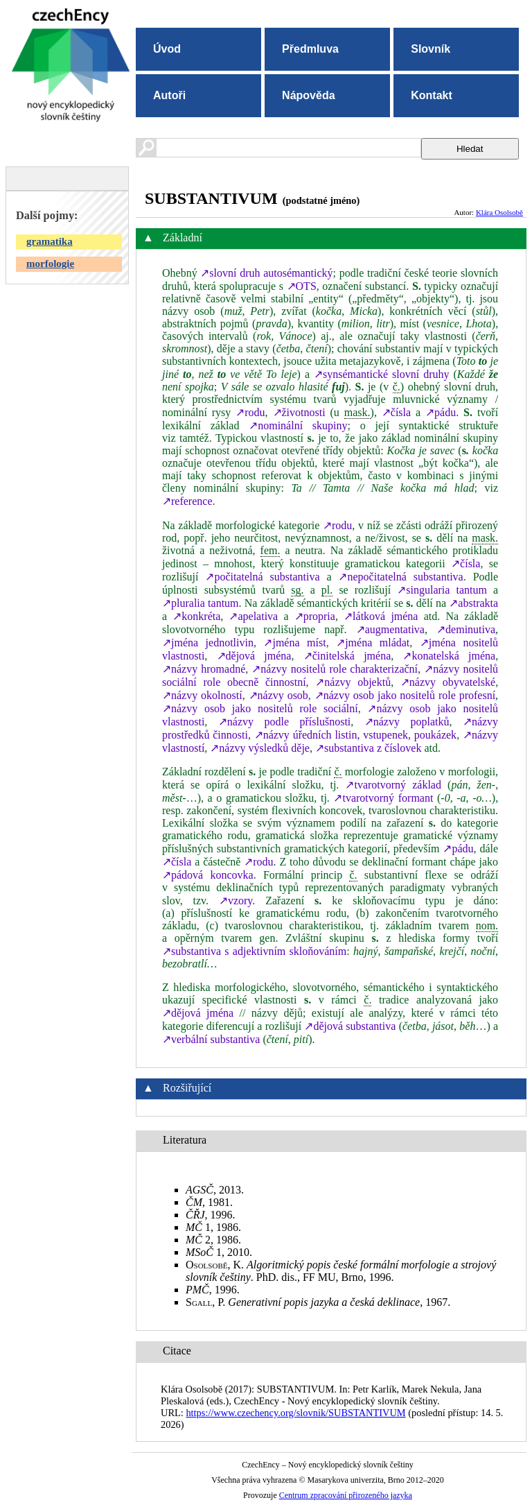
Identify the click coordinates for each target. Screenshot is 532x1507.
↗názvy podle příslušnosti (284, 721)
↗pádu (440, 412)
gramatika (49, 241)
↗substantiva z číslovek (368, 748)
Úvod (167, 49)
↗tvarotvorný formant (383, 798)
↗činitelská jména (347, 656)
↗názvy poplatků (407, 721)
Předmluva (310, 49)
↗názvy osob (278, 695)
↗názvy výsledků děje (260, 748)
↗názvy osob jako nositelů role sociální (260, 708)
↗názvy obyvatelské (447, 682)
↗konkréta (196, 616)
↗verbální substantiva (211, 1039)
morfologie (50, 263)
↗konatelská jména (448, 656)
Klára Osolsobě (499, 212)
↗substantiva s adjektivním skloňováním (254, 951)
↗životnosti (299, 412)
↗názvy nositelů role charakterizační (334, 669)
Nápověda (308, 95)
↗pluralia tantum (200, 603)
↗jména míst (294, 642)
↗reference (187, 501)
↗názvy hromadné (203, 669)
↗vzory (235, 900)
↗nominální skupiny (298, 425)
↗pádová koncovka (208, 875)
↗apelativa (253, 616)
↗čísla (396, 412)
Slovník (430, 49)
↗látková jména (381, 616)
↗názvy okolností (202, 695)
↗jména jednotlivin (208, 642)
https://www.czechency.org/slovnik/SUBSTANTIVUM (295, 1412)
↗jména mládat (372, 642)
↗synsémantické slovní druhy (382, 374)
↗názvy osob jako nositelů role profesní (404, 695)
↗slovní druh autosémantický (266, 273)
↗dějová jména (254, 656)
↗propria (314, 616)
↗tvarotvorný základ (393, 785)
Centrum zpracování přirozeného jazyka (345, 1495)
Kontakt (431, 95)
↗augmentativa (390, 629)
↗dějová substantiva (350, 1026)
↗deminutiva (465, 629)
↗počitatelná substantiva (262, 577)
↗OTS (302, 286)
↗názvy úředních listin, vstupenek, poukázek (355, 735)
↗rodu (250, 412)
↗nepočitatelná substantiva (400, 577)
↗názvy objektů (353, 682)
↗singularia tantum (442, 590)
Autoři (169, 95)
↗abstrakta (473, 603)
